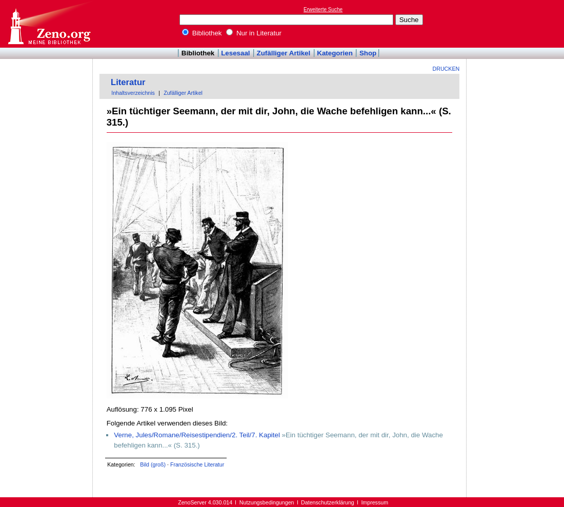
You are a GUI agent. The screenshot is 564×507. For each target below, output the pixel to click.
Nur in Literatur (253, 33)
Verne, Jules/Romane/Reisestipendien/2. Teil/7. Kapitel (197, 435)
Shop (367, 53)
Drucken (446, 69)
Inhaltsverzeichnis (133, 93)
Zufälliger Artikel (284, 53)
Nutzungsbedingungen (266, 502)
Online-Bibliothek (48, 24)
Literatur (128, 82)
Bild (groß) (153, 464)
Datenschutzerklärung (327, 502)
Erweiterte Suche (323, 9)
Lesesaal (235, 53)
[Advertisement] (517, 24)
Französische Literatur (197, 464)
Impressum (374, 502)
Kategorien (335, 53)
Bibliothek (202, 33)
